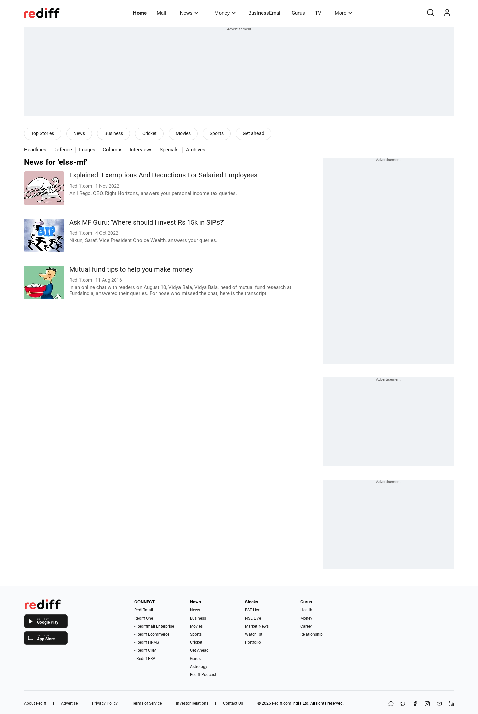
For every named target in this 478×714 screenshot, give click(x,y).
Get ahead (253, 133)
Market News (257, 626)
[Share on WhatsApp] (391, 704)
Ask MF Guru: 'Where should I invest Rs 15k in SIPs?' (146, 222)
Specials (169, 150)
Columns (113, 150)
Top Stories (42, 133)
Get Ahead (199, 650)
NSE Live (253, 618)
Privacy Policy (105, 703)
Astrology (198, 666)
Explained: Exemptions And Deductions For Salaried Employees (163, 175)
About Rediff (35, 703)
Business (113, 133)
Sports (217, 133)
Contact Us (233, 703)
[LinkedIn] (451, 704)
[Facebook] (415, 704)
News (189, 13)
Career (306, 626)
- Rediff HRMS (146, 642)
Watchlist (253, 634)
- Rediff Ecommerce (151, 634)
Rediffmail (143, 610)
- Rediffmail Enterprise (154, 626)
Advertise (69, 703)
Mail (161, 13)
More (343, 13)
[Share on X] (403, 704)
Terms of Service (147, 703)
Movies (183, 133)
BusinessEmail (265, 13)
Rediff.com (281, 703)
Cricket (149, 133)
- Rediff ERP (144, 658)
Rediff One (143, 618)
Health (306, 610)
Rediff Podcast (203, 674)
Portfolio (253, 642)
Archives (195, 150)
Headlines (35, 150)
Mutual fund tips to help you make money (131, 269)
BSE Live (252, 610)
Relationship (311, 634)
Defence (62, 150)
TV (318, 13)
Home (140, 13)
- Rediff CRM (145, 650)
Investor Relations (192, 703)
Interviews (141, 150)
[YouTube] (439, 704)
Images (87, 150)
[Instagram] (427, 704)
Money (225, 13)
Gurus (298, 13)
